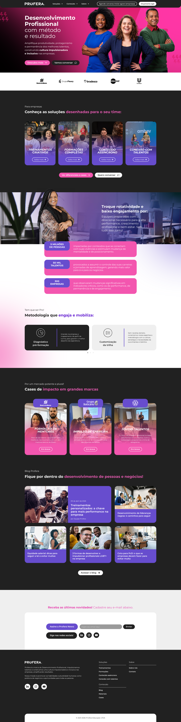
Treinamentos (105, 668)
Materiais (103, 694)
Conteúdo (72, 4)
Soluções (58, 4)
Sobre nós (133, 668)
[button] (87, 352)
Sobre (85, 4)
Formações (103, 672)
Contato (132, 672)
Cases (101, 698)
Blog (101, 690)
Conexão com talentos (108, 679)
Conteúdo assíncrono (108, 675)
